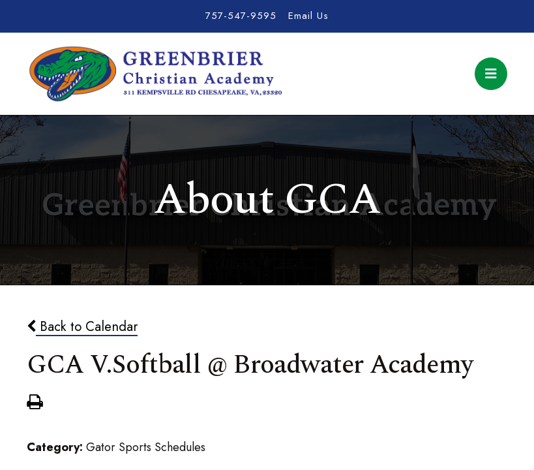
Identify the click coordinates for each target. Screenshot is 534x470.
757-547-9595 (240, 15)
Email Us (308, 15)
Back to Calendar (82, 326)
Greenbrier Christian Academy (154, 73)
